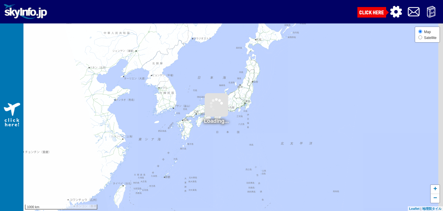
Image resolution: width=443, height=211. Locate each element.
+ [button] (435, 189)
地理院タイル (432, 208)
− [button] (435, 198)
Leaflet (414, 208)
